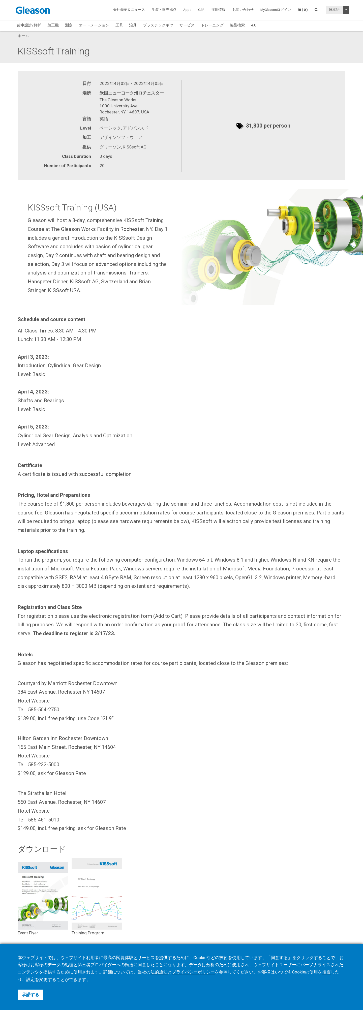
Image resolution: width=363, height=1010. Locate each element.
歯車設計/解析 (29, 25)
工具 (119, 25)
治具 (133, 25)
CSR (201, 10)
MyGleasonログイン (275, 10)
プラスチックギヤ (158, 25)
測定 (69, 25)
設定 (30, 979)
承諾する (30, 994)
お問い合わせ (243, 10)
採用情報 (218, 10)
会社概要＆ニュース (129, 10)
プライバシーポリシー (193, 972)
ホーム (23, 36)
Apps (187, 10)
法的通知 (159, 972)
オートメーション (94, 25)
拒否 (326, 972)
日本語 (334, 10)
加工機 (53, 25)
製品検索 (237, 25)
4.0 (253, 25)
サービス (187, 25)
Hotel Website (34, 701)
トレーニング (212, 25)
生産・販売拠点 (164, 10)
